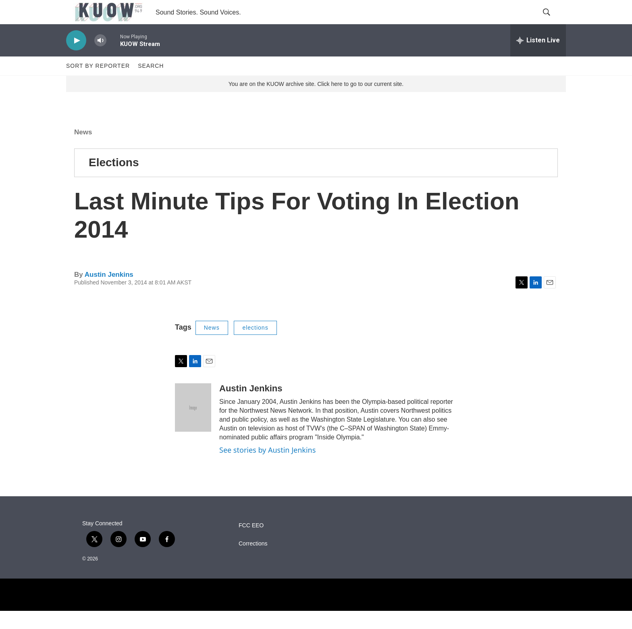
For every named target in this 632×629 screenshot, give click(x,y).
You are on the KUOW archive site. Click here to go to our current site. (316, 102)
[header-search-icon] (553, 21)
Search (151, 84)
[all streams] (538, 58)
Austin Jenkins (109, 293)
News (83, 150)
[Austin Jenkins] (193, 425)
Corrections (253, 562)
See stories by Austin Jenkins (267, 468)
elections (255, 346)
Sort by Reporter (98, 84)
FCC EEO (251, 544)
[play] (76, 58)
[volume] (100, 59)
